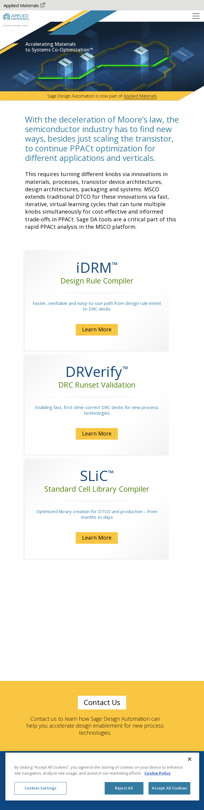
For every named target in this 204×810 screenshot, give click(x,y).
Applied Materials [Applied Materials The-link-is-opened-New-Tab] (24, 5)
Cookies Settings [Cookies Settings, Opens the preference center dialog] (40, 788)
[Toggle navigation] (196, 16)
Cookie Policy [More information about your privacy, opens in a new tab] (157, 773)
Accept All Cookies (169, 788)
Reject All (124, 788)
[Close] (189, 759)
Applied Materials (140, 96)
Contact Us (102, 702)
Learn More (102, 329)
